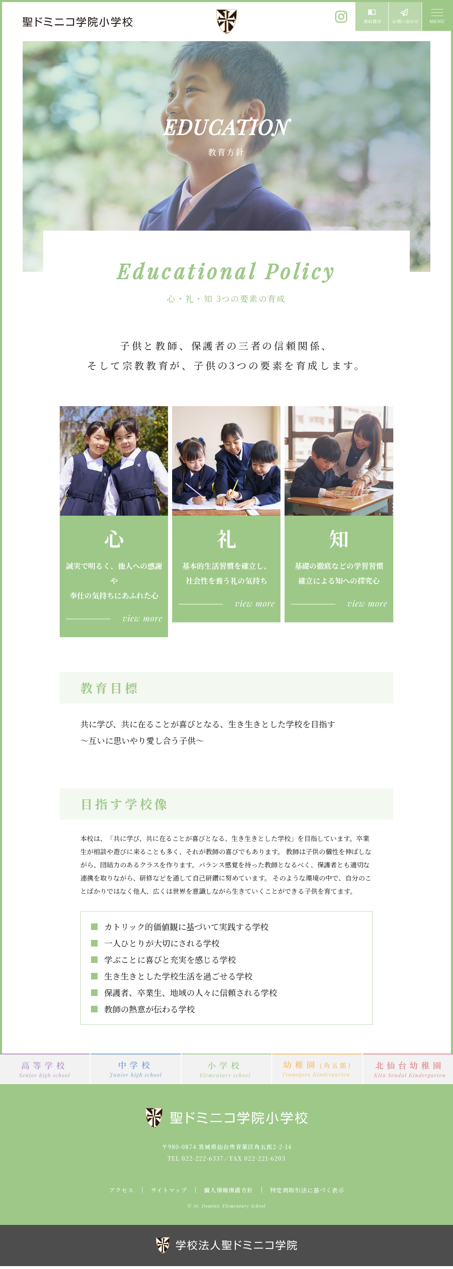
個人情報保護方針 (228, 1190)
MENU (436, 16)
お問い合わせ (405, 16)
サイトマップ (169, 1190)
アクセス (121, 1190)
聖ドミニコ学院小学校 (78, 22)
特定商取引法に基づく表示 (307, 1190)
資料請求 (371, 16)
